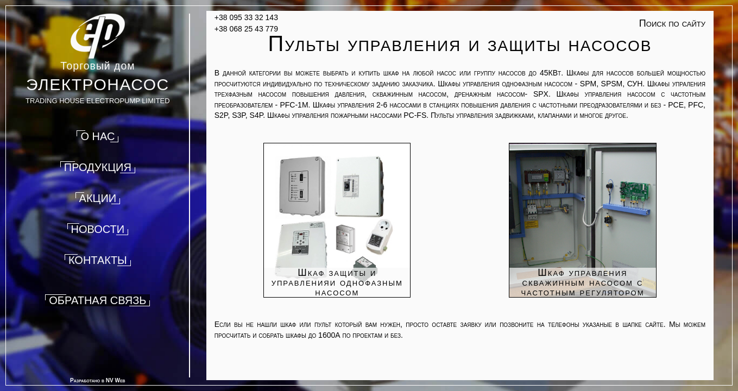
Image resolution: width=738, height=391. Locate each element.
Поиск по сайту (672, 23)
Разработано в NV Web (97, 380)
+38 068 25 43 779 (246, 28)
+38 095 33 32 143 (246, 17)
